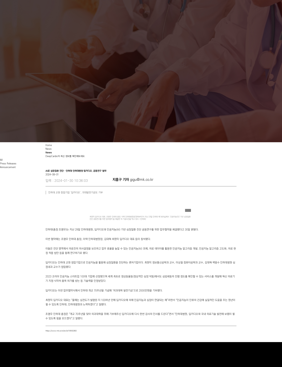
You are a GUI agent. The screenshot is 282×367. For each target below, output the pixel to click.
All (1, 160)
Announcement (8, 167)
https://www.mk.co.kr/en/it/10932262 (61, 330)
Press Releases (8, 163)
